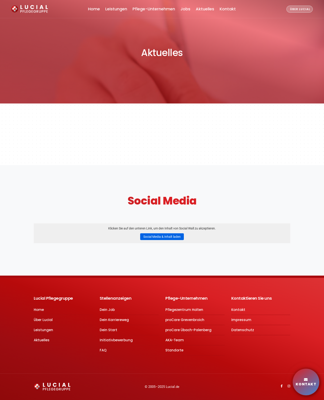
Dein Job (107, 309)
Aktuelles (205, 9)
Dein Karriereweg (114, 319)
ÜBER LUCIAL (300, 9)
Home (94, 9)
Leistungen (116, 9)
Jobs (185, 9)
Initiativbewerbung (116, 340)
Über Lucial (43, 319)
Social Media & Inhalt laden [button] (162, 236)
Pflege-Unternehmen (154, 9)
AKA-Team (174, 340)
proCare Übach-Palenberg (188, 330)
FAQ (103, 350)
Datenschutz (242, 330)
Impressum (241, 319)
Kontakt (228, 9)
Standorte (174, 350)
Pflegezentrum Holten (184, 309)
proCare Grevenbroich (184, 319)
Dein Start (108, 330)
